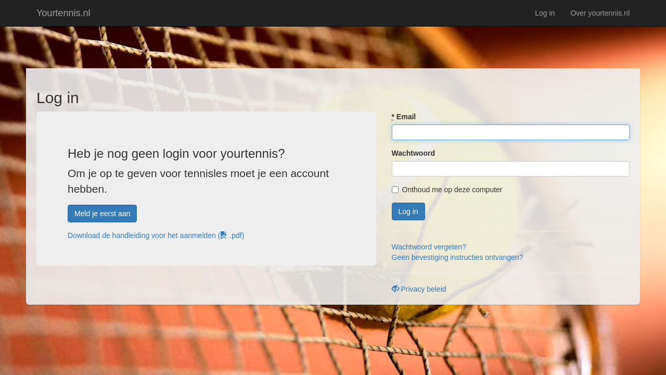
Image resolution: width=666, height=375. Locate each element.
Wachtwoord (413, 153)
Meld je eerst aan (102, 213)
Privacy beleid (419, 289)
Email (404, 117)
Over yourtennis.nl (600, 13)
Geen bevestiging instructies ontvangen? (457, 257)
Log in (545, 13)
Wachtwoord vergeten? (429, 247)
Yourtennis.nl (63, 13)
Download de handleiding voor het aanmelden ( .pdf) (156, 235)
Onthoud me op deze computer (447, 189)
